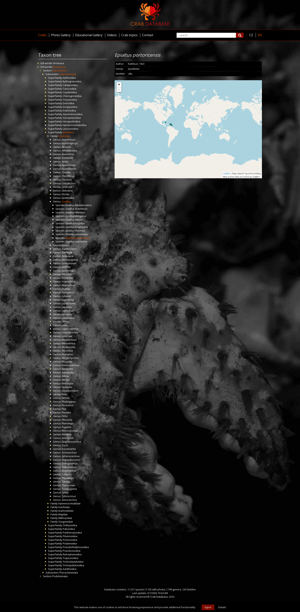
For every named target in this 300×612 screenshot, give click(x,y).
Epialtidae (64, 136)
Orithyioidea (70, 525)
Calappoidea (70, 85)
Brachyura (59, 67)
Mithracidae (65, 518)
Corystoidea (70, 99)
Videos (112, 35)
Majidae (63, 514)
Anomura (58, 63)
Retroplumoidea (72, 554)
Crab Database (159, 596)
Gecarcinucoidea (72, 114)
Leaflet (226, 173)
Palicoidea (69, 529)
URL (130, 73)
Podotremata (60, 576)
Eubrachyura (59, 70)
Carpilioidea (70, 92)
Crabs (42, 35)
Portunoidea (70, 540)
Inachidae (64, 507)
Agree (208, 607)
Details (222, 607)
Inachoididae (65, 510)
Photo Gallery (61, 35)
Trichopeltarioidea (73, 565)
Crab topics (129, 35)
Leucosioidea (70, 128)
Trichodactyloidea (73, 561)
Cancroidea (69, 88)
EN (260, 35)
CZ (251, 35)
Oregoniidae (65, 521)
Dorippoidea (70, 107)
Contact (147, 35)
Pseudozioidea (71, 550)
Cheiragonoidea (72, 96)
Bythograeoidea (72, 81)
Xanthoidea (69, 569)
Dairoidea (68, 103)
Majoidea (68, 132)
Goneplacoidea (72, 117)
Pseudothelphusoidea (76, 547)
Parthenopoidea (72, 532)
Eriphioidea (69, 110)
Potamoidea (70, 543)
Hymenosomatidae (69, 503)
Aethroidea (69, 77)
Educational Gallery (89, 35)
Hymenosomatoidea (74, 125)
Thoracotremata (68, 572)
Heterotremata (67, 74)
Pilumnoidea (70, 536)
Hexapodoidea (71, 121)
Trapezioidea (70, 558)
